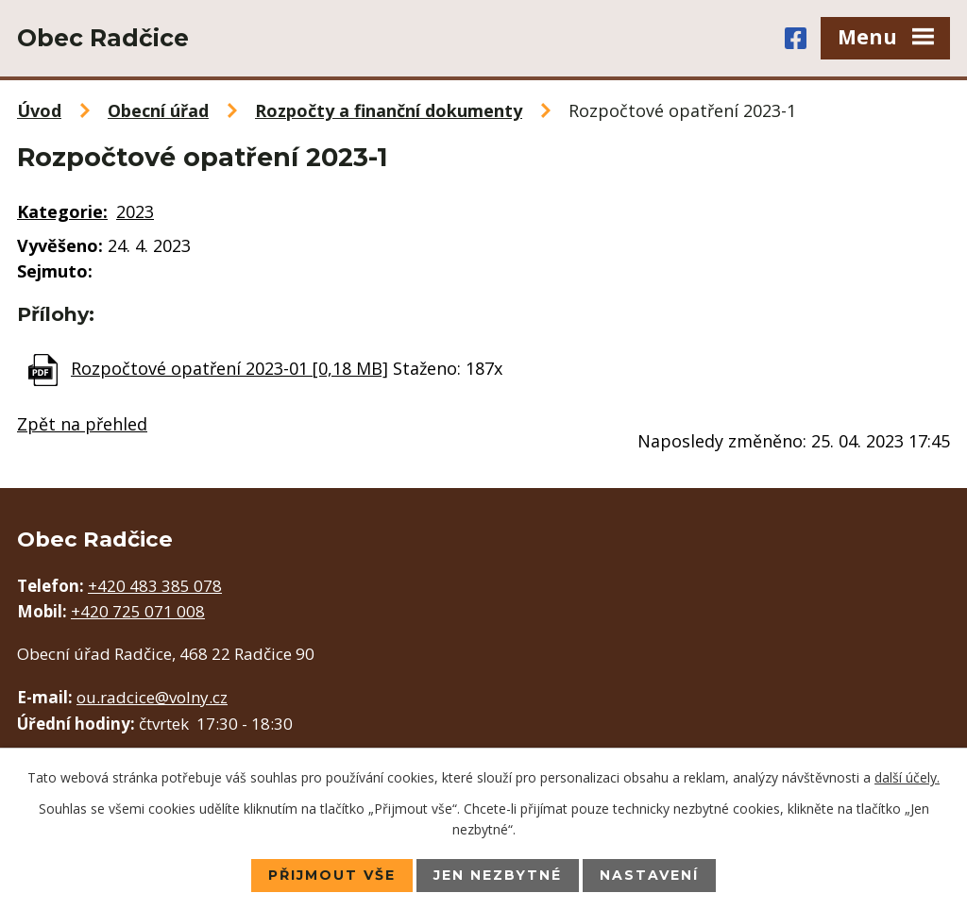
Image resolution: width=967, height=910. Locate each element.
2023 (135, 211)
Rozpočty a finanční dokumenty (388, 110)
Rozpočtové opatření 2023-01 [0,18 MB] (229, 368)
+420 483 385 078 (155, 586)
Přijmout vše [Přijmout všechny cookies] (332, 875)
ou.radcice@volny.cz (152, 697)
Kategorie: (62, 211)
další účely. (907, 777)
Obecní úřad (158, 110)
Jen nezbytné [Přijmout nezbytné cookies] (497, 875)
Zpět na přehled (82, 424)
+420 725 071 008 (138, 611)
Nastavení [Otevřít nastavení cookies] (649, 875)
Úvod (39, 110)
